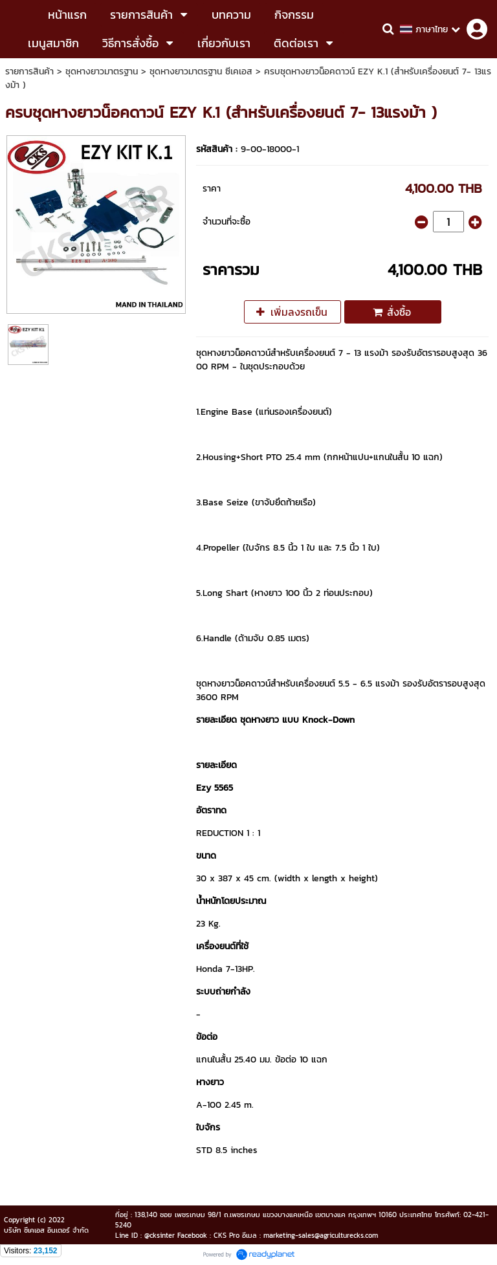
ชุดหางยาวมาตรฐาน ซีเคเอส (200, 71)
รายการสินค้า (29, 71)
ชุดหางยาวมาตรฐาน (101, 71)
